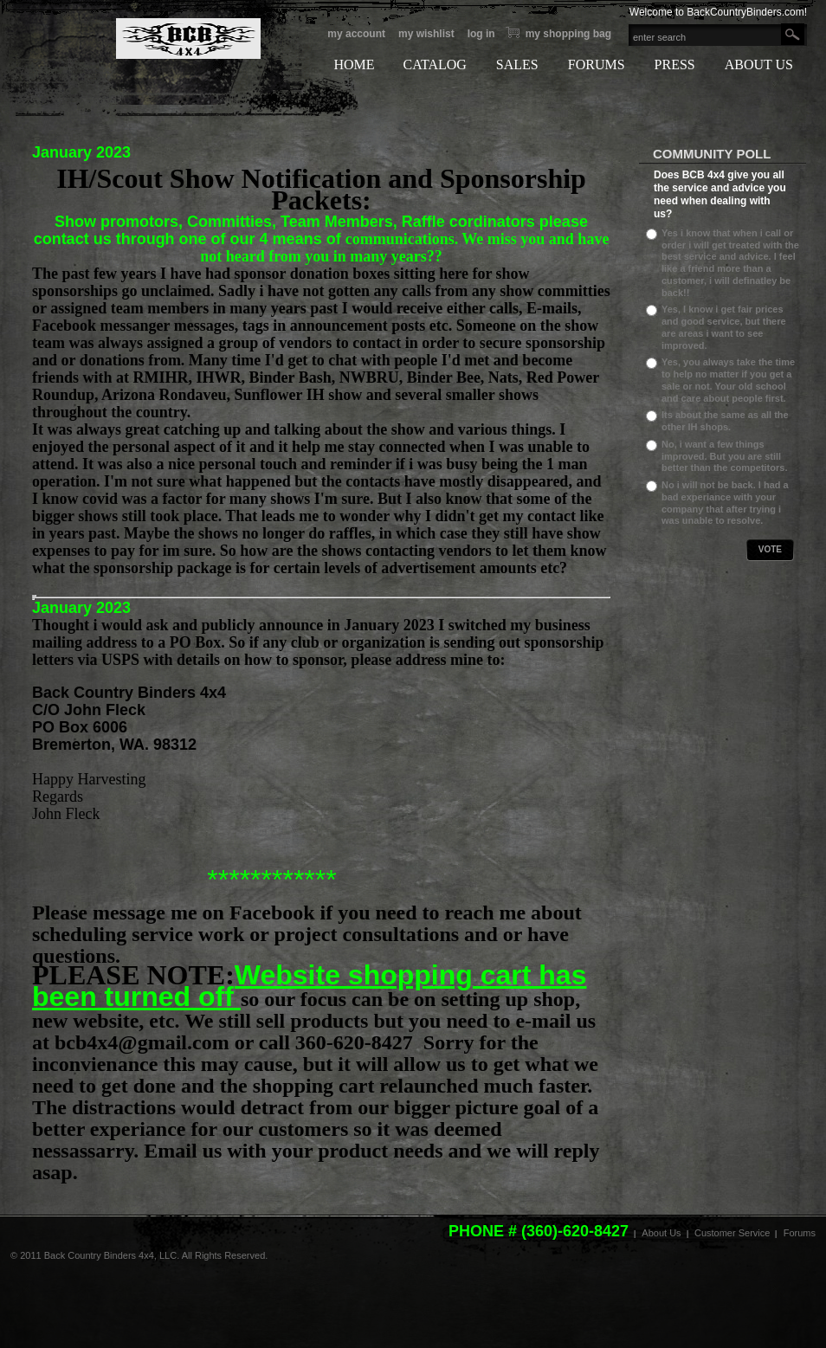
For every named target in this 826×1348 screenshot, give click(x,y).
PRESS (675, 64)
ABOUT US (759, 64)
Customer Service (732, 1233)
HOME (353, 64)
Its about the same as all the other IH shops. (725, 421)
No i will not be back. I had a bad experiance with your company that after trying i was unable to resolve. (725, 503)
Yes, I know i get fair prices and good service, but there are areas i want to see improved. (723, 327)
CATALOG (434, 64)
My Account (356, 34)
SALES (517, 64)
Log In (481, 34)
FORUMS (596, 64)
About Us (661, 1233)
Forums (800, 1233)
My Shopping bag (568, 34)
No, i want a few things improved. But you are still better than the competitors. (724, 456)
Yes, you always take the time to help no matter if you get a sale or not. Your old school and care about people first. (728, 380)
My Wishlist (426, 34)
